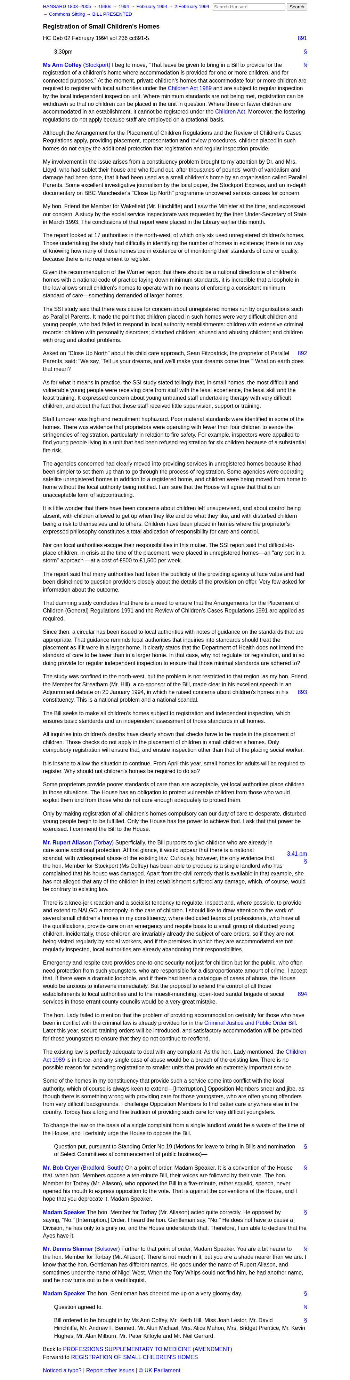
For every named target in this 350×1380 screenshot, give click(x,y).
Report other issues (110, 1370)
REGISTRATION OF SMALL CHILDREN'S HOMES (134, 1357)
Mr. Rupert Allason (67, 842)
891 (302, 38)
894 (302, 994)
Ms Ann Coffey (62, 65)
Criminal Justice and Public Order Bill (250, 1023)
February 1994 (153, 6)
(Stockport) (96, 65)
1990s (105, 6)
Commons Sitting (67, 14)
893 (302, 692)
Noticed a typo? (62, 1370)
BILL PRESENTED (112, 14)
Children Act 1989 (190, 88)
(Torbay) (103, 842)
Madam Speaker (64, 1212)
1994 (124, 6)
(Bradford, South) (102, 1168)
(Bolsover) (107, 1249)
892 (302, 353)
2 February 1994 (191, 6)
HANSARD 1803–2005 (67, 6)
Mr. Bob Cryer (61, 1168)
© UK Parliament (159, 1370)
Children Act (230, 112)
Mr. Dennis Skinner (68, 1249)
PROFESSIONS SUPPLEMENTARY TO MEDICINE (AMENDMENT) (147, 1349)
